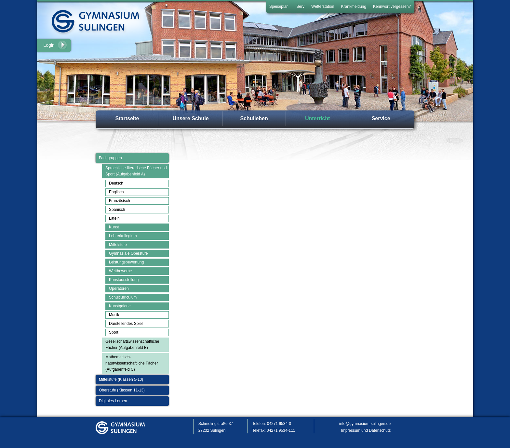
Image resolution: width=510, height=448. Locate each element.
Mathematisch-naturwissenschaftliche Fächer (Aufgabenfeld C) (131, 363)
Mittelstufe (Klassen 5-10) (121, 379)
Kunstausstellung (124, 279)
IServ (299, 6)
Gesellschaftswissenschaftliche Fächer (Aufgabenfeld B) (132, 344)
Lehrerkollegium (123, 236)
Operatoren (119, 288)
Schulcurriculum (123, 297)
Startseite (127, 118)
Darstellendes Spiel (125, 323)
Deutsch (116, 183)
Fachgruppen (110, 158)
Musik (114, 315)
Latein (114, 218)
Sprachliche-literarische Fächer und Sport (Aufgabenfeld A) (136, 171)
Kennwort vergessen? (392, 6)
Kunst (114, 227)
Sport (113, 332)
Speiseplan (279, 6)
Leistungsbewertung (126, 262)
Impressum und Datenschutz (366, 430)
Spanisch (117, 209)
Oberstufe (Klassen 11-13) (122, 390)
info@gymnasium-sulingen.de (365, 423)
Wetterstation (322, 6)
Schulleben (254, 118)
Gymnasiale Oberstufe (128, 253)
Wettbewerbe (120, 271)
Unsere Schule (190, 118)
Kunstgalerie (120, 306)
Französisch (119, 200)
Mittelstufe (118, 244)
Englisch (116, 192)
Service (381, 118)
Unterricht (317, 118)
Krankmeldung (353, 6)
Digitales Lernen (113, 401)
